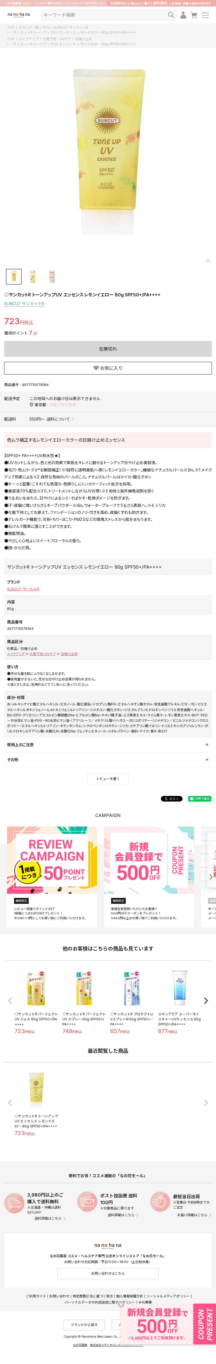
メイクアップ (29, 39)
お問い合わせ (59, 1296)
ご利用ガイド (36, 1296)
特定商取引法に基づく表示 (93, 1296)
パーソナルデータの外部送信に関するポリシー (99, 1302)
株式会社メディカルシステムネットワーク (116, 1345)
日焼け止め (83, 39)
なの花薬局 (80, 1345)
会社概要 (145, 1302)
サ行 (46, 27)
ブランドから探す (84, 1325)
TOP (11, 27)
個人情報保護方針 (129, 1296)
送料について (58, 419)
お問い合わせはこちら (108, 1273)
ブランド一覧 (29, 27)
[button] (211, 877)
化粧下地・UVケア (57, 39)
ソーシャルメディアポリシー (168, 1296)
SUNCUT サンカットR (70, 27)
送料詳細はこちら (48, 1218)
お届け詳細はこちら (192, 1215)
